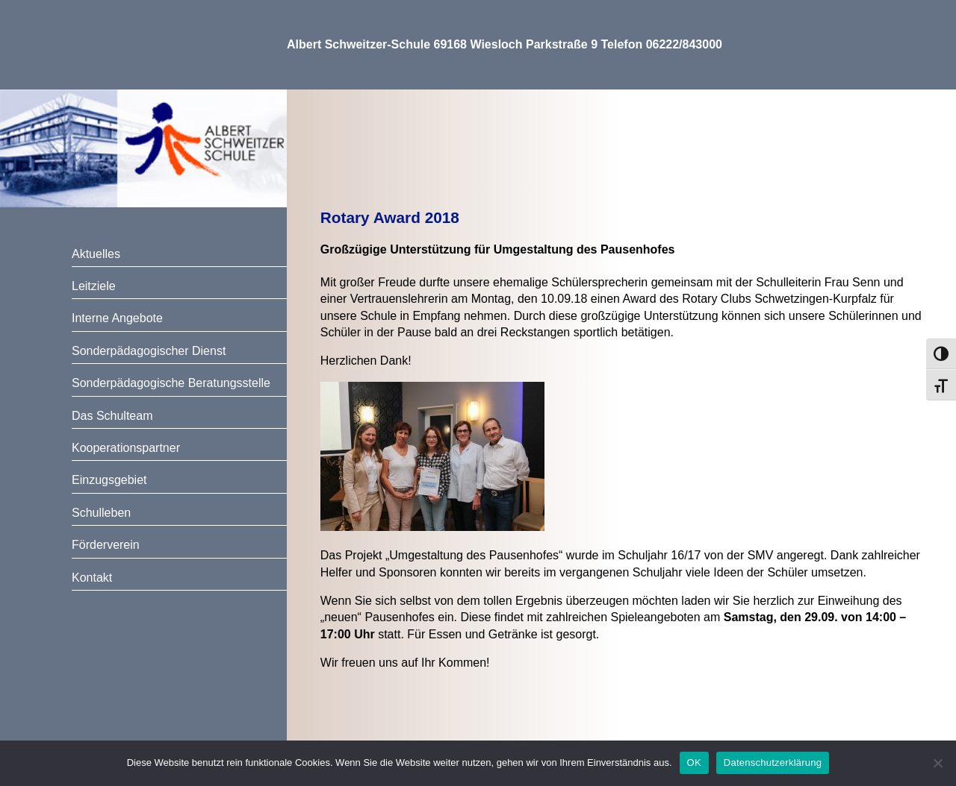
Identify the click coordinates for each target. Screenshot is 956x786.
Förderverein (106, 544)
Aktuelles (96, 254)
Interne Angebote (117, 318)
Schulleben (101, 512)
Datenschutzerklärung (773, 762)
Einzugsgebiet (109, 480)
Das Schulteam (112, 415)
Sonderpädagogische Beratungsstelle (171, 383)
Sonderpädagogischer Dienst (149, 351)
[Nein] (937, 762)
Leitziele (94, 286)
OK (694, 762)
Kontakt (92, 577)
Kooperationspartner (126, 447)
